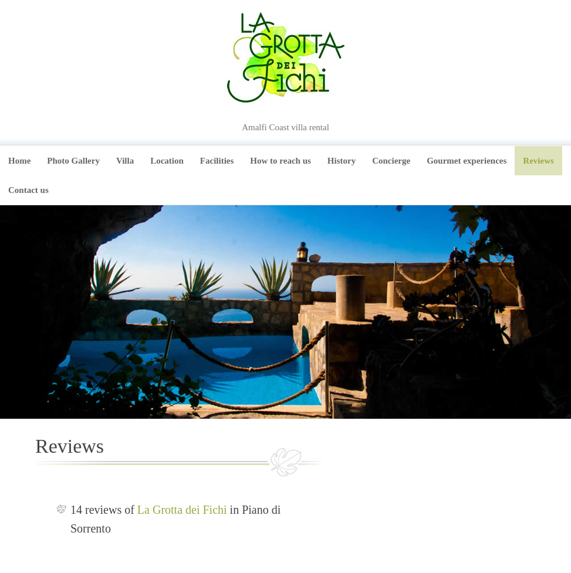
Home (19, 160)
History (341, 160)
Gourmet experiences (466, 160)
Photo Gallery (73, 160)
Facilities (217, 160)
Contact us (28, 190)
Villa (125, 160)
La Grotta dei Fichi (182, 509)
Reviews (538, 160)
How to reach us (280, 160)
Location (167, 160)
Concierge (391, 160)
